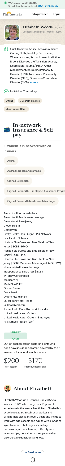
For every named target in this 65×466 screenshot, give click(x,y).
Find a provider (38, 14)
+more (34, 82)
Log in (56, 14)
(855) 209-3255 (47, 6)
